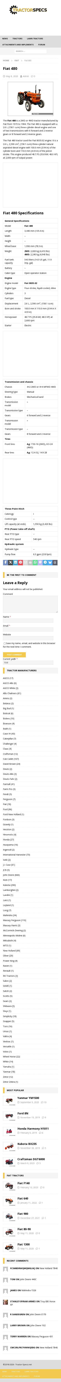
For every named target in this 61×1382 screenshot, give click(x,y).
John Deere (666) (11, 874)
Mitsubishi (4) (9, 940)
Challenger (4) (10, 743)
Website (7, 634)
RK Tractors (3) (10, 975)
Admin (26, 76)
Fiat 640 (22, 1198)
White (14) (8, 1061)
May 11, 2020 (27, 1233)
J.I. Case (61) (9, 864)
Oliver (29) (8, 955)
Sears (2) (7, 1001)
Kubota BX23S (27, 1144)
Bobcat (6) (8, 713)
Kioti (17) (7, 879)
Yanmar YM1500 (28, 1098)
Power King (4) (10, 960)
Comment (8, 594)
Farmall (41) (9, 784)
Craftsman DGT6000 (31, 1159)
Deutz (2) (7, 769)
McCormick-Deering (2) (14, 930)
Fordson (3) (8, 819)
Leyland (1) (8, 905)
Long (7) (7, 910)
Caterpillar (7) (9, 738)
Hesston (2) (8, 829)
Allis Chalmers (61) (12, 693)
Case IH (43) (9, 733)
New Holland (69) (11, 950)
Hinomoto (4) (9, 834)
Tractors (17, 38)
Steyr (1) (7, 1011)
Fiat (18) (7, 804)
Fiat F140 (23, 1183)
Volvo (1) (7, 1051)
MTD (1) (7, 945)
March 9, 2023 (27, 1163)
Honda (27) (8, 839)
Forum (41, 44)
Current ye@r (10, 659)
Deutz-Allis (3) (10, 774)
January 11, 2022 (28, 1202)
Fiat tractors (15, 1175)
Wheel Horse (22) (11, 1056)
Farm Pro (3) (9, 789)
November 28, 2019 (30, 1148)
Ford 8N (22, 1113)
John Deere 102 (38, 1325)
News (5, 38)
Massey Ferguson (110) (14, 920)
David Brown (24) (11, 763)
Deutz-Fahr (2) (10, 779)
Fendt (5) (7, 794)
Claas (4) (7, 748)
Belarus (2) (8, 703)
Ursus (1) (7, 1031)
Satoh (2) (7, 991)
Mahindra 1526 (28, 1290)
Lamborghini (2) (11, 890)
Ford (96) (7, 809)
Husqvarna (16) (10, 844)
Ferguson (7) (9, 799)
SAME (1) (7, 985)
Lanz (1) (7, 900)
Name (6, 616)
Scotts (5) (7, 996)
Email (6, 625)
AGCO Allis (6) (10, 683)
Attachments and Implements (18, 44)
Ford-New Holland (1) (13, 814)
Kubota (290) (9, 885)
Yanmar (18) (9, 1071)
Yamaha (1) (8, 1066)
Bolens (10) (8, 718)
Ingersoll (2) (9, 849)
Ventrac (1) (8, 1041)
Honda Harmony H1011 (33, 1128)
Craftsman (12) (10, 753)
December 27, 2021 (30, 1218)
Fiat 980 (22, 1213)
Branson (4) (9, 723)
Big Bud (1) (8, 708)
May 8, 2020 (12, 76)
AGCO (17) (8, 678)
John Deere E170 (38, 1314)
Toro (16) (7, 1026)
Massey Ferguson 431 (42, 1336)
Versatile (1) (9, 1046)
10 (45, 1102)
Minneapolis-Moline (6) (14, 935)
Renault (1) (8, 970)
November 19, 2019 (30, 1117)
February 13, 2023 (29, 1187)
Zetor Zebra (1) (10, 1081)
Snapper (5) (8, 1021)
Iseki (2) (7, 859)
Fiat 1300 (23, 1244)
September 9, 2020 (29, 1102)
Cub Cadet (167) (11, 758)
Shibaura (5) (9, 1006)
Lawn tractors (35, 38)
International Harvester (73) (16, 854)
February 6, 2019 (28, 1132)
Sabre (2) (7, 980)
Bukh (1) (7, 728)
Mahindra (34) (10, 915)
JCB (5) (6, 869)
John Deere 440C (28, 1279)
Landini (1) (8, 895)
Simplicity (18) (10, 1016)
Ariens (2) (7, 698)
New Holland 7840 (49, 1268)
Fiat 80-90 (24, 1229)
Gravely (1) (8, 824)
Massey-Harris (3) (11, 925)
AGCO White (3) (10, 688)
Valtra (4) (7, 1036)
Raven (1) (7, 965)
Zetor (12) (8, 1076)
